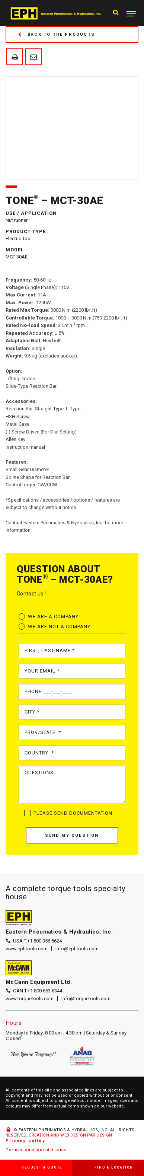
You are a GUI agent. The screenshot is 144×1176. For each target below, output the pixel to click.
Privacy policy (25, 1140)
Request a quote (42, 1167)
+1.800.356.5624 (44, 941)
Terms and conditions (36, 1149)
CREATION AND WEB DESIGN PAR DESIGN (70, 1135)
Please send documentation (72, 813)
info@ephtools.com (77, 948)
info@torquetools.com (86, 998)
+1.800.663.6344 (45, 991)
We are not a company (59, 626)
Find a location (114, 1167)
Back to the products (56, 34)
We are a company (53, 616)
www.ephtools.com (27, 948)
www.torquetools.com (30, 998)
